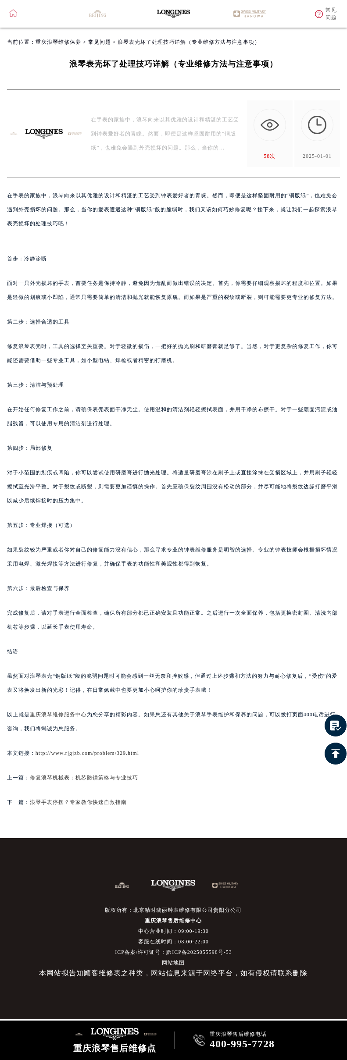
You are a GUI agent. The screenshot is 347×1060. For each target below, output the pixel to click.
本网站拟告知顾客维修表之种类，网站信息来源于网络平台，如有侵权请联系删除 (173, 973)
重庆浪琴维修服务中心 (58, 714)
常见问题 (99, 42)
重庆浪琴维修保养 (58, 42)
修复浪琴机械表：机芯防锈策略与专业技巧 (84, 778)
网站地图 (173, 963)
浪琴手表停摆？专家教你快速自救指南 (78, 802)
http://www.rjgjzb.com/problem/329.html (87, 753)
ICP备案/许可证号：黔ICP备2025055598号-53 (173, 952)
